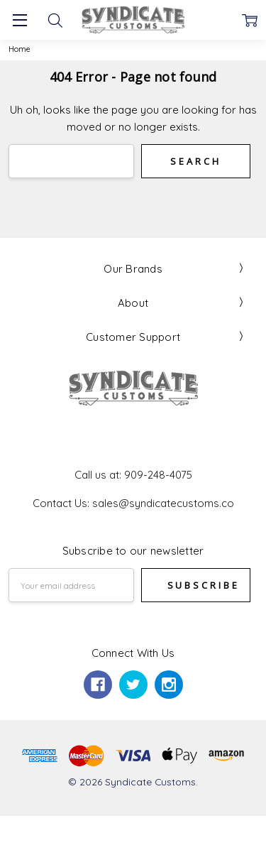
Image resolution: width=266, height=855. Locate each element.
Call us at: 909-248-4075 (133, 474)
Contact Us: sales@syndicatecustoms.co (133, 503)
